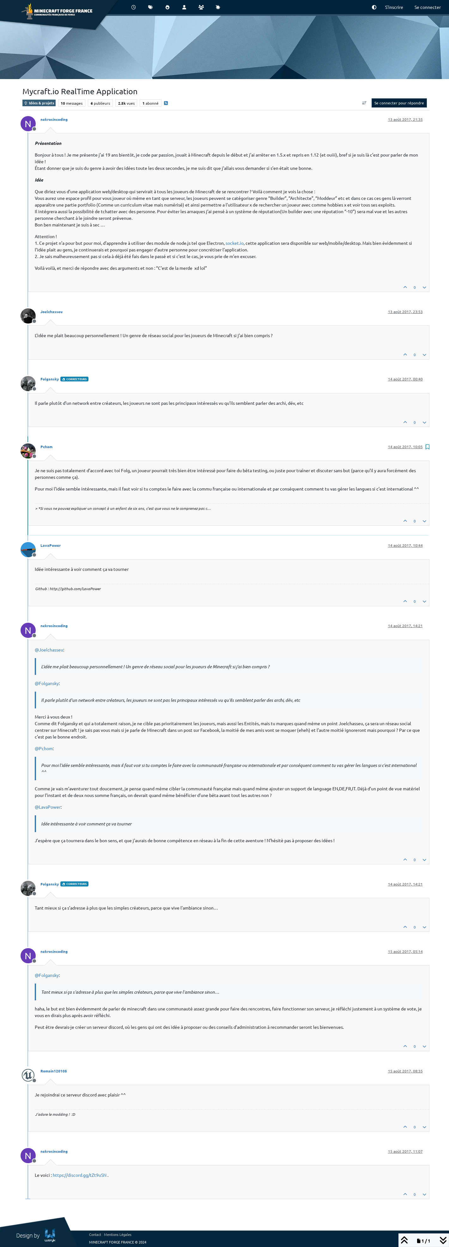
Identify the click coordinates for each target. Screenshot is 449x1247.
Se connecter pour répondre (399, 102)
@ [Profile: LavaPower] (48, 807)
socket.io (235, 243)
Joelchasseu (51, 311)
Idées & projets (39, 102)
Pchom (46, 446)
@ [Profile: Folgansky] (47, 683)
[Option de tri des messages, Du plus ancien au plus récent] (364, 102)
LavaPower (50, 545)
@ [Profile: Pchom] (44, 748)
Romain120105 (53, 1070)
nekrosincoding (54, 119)
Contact (95, 1234)
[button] (374, 7)
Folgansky (49, 378)
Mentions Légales (117, 1234)
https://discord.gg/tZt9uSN (79, 1175)
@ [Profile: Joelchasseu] (49, 649)
